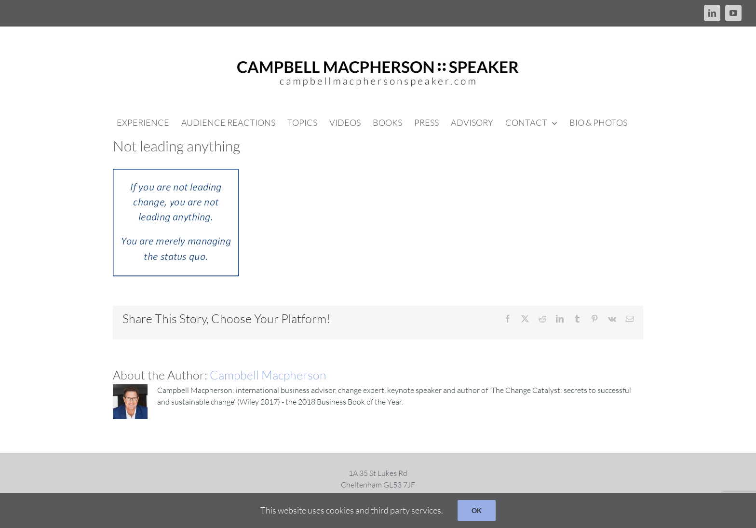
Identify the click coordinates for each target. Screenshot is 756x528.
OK (477, 510)
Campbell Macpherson (268, 374)
